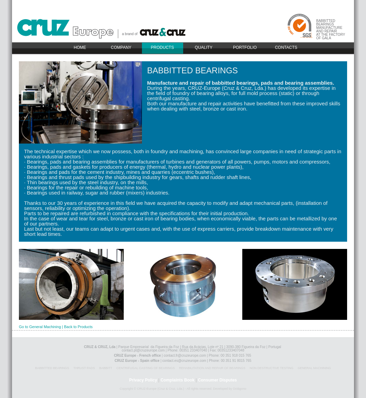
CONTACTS (286, 47)
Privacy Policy (143, 380)
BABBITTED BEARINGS (192, 70)
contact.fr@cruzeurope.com (185, 355)
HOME (80, 47)
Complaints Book (177, 380)
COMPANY (121, 47)
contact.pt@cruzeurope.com (143, 350)
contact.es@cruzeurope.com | (185, 361)
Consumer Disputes (217, 380)
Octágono (239, 388)
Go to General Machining (40, 327)
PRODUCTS (162, 47)
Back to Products (78, 327)
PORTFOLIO (245, 47)
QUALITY (203, 47)
